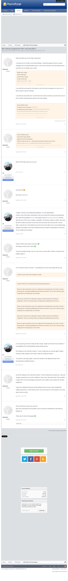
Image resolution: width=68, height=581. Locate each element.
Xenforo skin (5, 566)
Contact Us (44, 566)
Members (26, 10)
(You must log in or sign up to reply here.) (57, 430)
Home (58, 566)
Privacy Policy (63, 568)
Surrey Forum (64, 571)
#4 (64, 200)
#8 (64, 364)
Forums (19, 10)
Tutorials (5, 10)
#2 (64, 151)
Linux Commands (36, 10)
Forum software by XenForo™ (14, 568)
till (3, 173)
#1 (64, 123)
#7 (64, 333)
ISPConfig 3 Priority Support (17, 50)
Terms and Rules (56, 568)
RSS (65, 566)
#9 (64, 396)
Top (62, 566)
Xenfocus (11, 566)
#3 (64, 172)
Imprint (54, 566)
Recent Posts (18, 14)
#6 (64, 257)
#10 (64, 419)
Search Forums (8, 14)
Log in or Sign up (60, 1)
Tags (12, 10)
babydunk (34, 50)
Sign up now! (34, 451)
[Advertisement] (34, 29)
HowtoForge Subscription (50, 10)
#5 (64, 233)
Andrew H (44, 496)
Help (50, 566)
